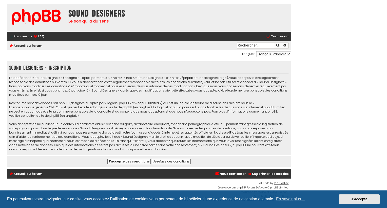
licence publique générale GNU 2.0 (34, 107)
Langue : (248, 54)
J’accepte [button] (359, 199)
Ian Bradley (281, 183)
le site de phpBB (120, 107)
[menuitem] (38, 36)
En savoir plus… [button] (290, 199)
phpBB (241, 187)
